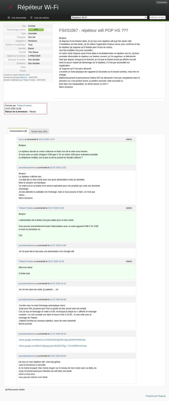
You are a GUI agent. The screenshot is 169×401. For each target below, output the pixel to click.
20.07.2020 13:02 (58, 167)
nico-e (21, 139)
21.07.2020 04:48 (58, 299)
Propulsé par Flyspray (156, 396)
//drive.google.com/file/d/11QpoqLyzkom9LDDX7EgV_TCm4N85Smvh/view (53, 346)
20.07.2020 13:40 (58, 245)
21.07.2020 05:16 (58, 334)
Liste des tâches (41, 18)
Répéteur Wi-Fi (24, 75)
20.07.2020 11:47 (47, 139)
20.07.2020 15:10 (56, 261)
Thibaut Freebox (29, 80)
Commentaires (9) (18, 131)
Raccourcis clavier (15, 389)
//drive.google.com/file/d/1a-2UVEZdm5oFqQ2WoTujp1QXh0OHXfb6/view (52, 340)
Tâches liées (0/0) (39, 131)
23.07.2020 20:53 (58, 356)
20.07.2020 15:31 (58, 283)
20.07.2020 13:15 (56, 208)
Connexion (162, 2)
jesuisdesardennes (20, 77)
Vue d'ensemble (19, 18)
